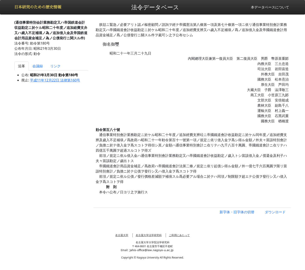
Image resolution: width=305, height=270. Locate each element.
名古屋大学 (121, 235)
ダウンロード (275, 212)
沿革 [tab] (21, 66)
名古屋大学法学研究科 (149, 235)
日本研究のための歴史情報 (37, 7)
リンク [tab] (55, 66)
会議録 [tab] (37, 66)
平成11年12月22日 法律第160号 (55, 80)
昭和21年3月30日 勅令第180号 (54, 75)
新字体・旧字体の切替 (237, 212)
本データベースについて (270, 7)
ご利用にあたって (179, 235)
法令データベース (155, 7)
